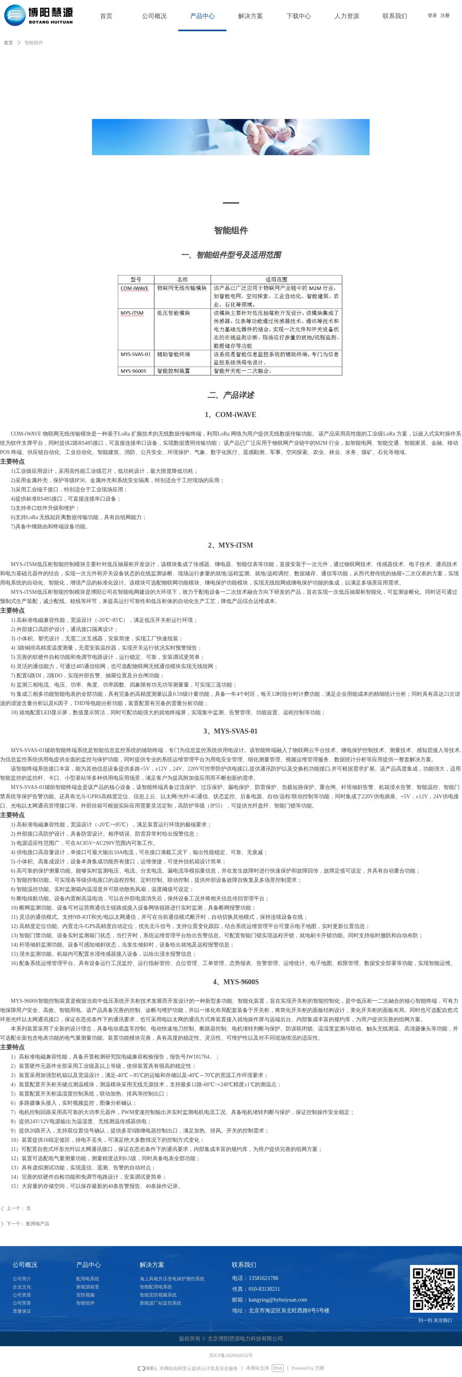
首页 (8, 42)
